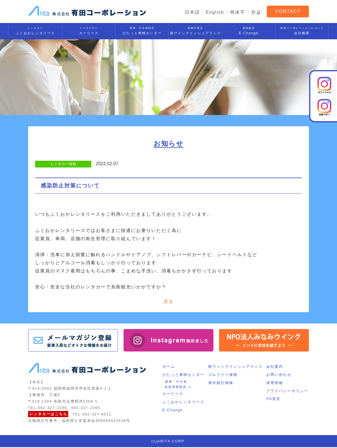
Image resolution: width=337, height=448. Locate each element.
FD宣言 (274, 400)
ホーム (168, 367)
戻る (168, 301)
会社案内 (275, 367)
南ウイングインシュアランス (195, 30)
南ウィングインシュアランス (235, 367)
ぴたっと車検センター (141, 30)
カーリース (88, 30)
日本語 (192, 12)
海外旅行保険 (220, 384)
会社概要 (301, 30)
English (215, 12)
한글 (256, 12)
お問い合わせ (279, 375)
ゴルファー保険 (223, 375)
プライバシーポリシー (288, 392)
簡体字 (237, 12)
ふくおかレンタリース (35, 30)
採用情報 (275, 384)
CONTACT (287, 11)
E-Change (248, 30)
